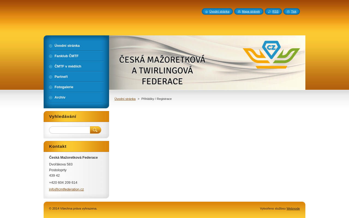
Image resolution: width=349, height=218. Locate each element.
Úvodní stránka (125, 98)
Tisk (293, 11)
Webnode (293, 208)
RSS (275, 11)
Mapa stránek (251, 11)
